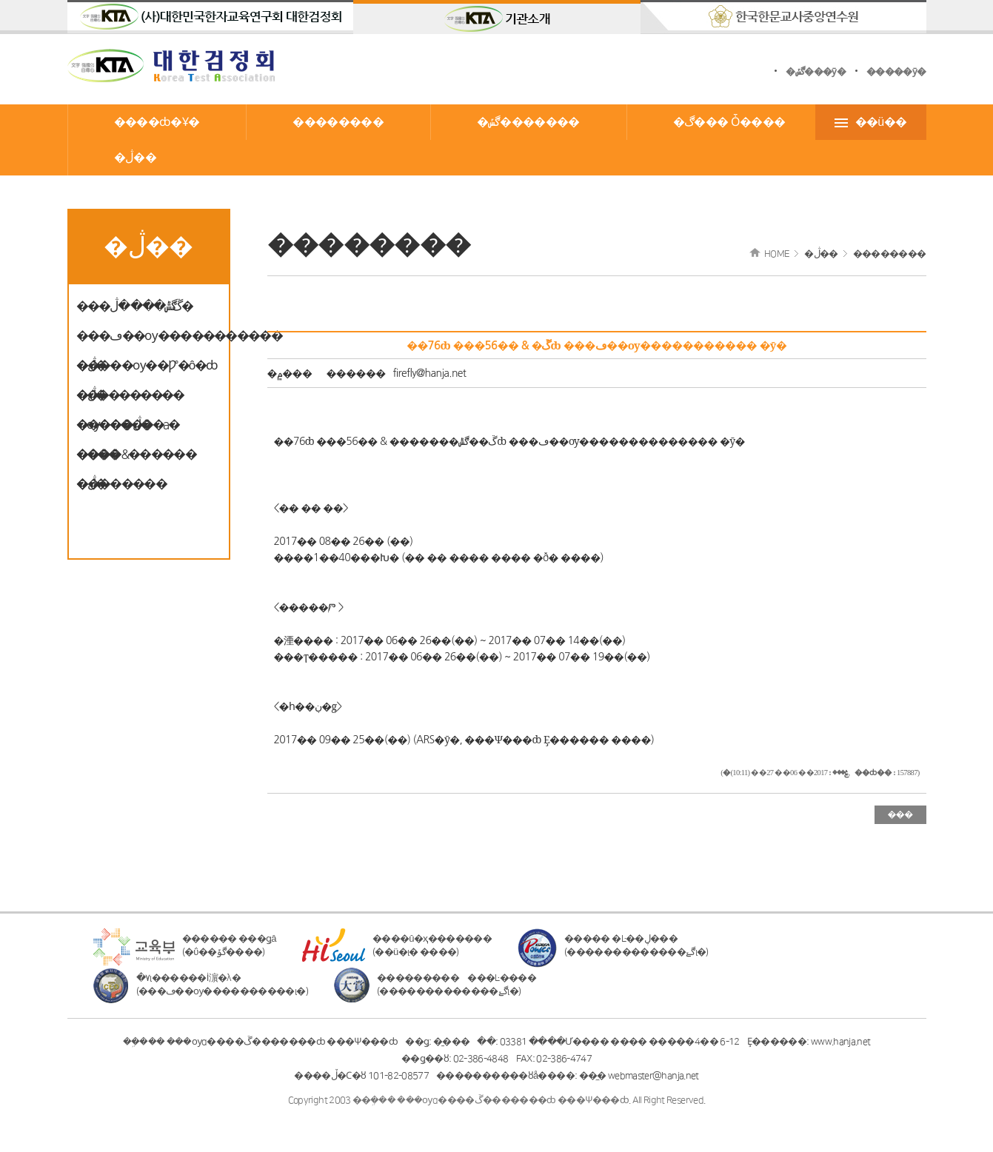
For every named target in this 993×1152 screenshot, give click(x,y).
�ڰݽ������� (528, 122)
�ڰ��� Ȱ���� (729, 122)
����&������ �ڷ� (136, 458)
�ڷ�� (135, 157)
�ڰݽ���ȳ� (816, 72)
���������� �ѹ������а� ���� (130, 399)
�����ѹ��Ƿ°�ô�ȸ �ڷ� (147, 370)
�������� (338, 122)
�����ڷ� (114, 425)
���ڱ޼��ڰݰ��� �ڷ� (134, 306)
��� (899, 814)
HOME (776, 254)
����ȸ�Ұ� (157, 122)
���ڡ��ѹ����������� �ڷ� (148, 340)
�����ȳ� (896, 72)
